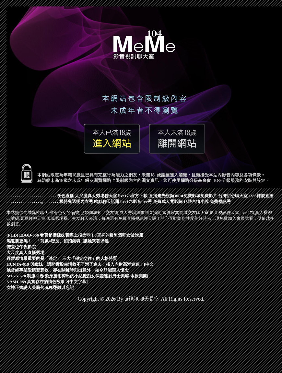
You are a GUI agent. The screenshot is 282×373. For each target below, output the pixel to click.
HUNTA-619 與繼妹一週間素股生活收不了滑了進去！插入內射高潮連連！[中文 (80, 264)
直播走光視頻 (161, 195)
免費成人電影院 (167, 201)
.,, (41, 201)
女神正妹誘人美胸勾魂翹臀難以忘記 (40, 287)
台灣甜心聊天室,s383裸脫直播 (246, 195)
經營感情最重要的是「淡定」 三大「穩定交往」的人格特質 (61, 258)
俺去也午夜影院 (21, 246)
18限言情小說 (196, 201)
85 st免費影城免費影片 (196, 195)
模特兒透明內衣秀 (76, 201)
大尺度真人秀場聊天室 (96, 195)
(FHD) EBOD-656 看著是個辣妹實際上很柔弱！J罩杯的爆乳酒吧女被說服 (74, 235)
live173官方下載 (133, 195)
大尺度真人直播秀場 (25, 252)
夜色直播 (65, 195)
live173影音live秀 (136, 201)
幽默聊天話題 (106, 201)
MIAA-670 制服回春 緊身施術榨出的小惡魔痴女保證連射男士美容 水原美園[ (77, 275)
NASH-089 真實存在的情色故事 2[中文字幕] (47, 281)
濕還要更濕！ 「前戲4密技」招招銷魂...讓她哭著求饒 (57, 241)
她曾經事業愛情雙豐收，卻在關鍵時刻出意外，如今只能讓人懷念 (67, 270)
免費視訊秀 (220, 201)
